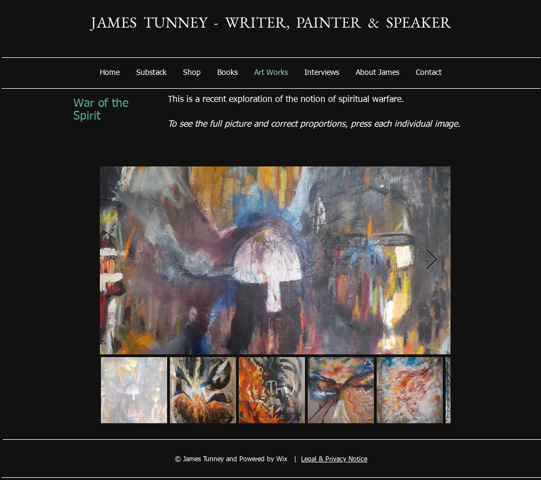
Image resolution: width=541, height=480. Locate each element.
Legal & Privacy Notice (334, 459)
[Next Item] (431, 260)
